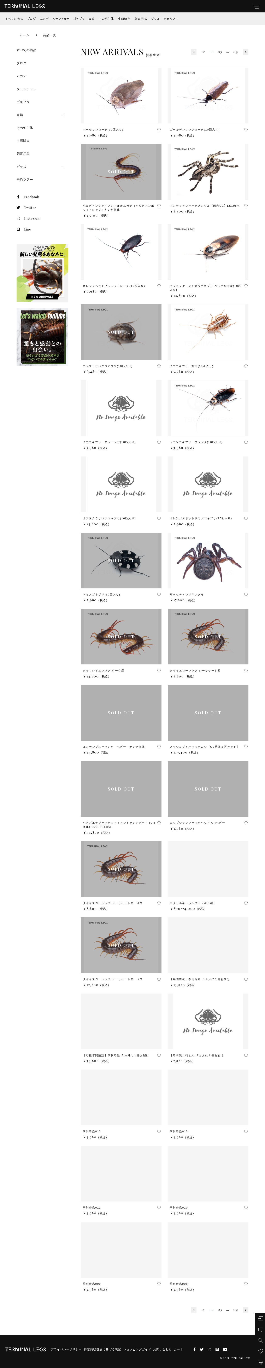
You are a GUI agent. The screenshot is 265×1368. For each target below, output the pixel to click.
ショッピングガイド (137, 1349)
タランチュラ (61, 19)
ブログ (31, 19)
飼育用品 (141, 19)
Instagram (29, 218)
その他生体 (106, 19)
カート (178, 1349)
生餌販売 (124, 19)
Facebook (28, 197)
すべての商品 (14, 19)
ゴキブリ (78, 19)
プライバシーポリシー (66, 1349)
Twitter (26, 207)
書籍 (91, 19)
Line (24, 229)
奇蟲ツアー (171, 19)
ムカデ (44, 19)
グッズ (155, 19)
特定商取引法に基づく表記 (102, 1349)
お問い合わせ (162, 1349)
